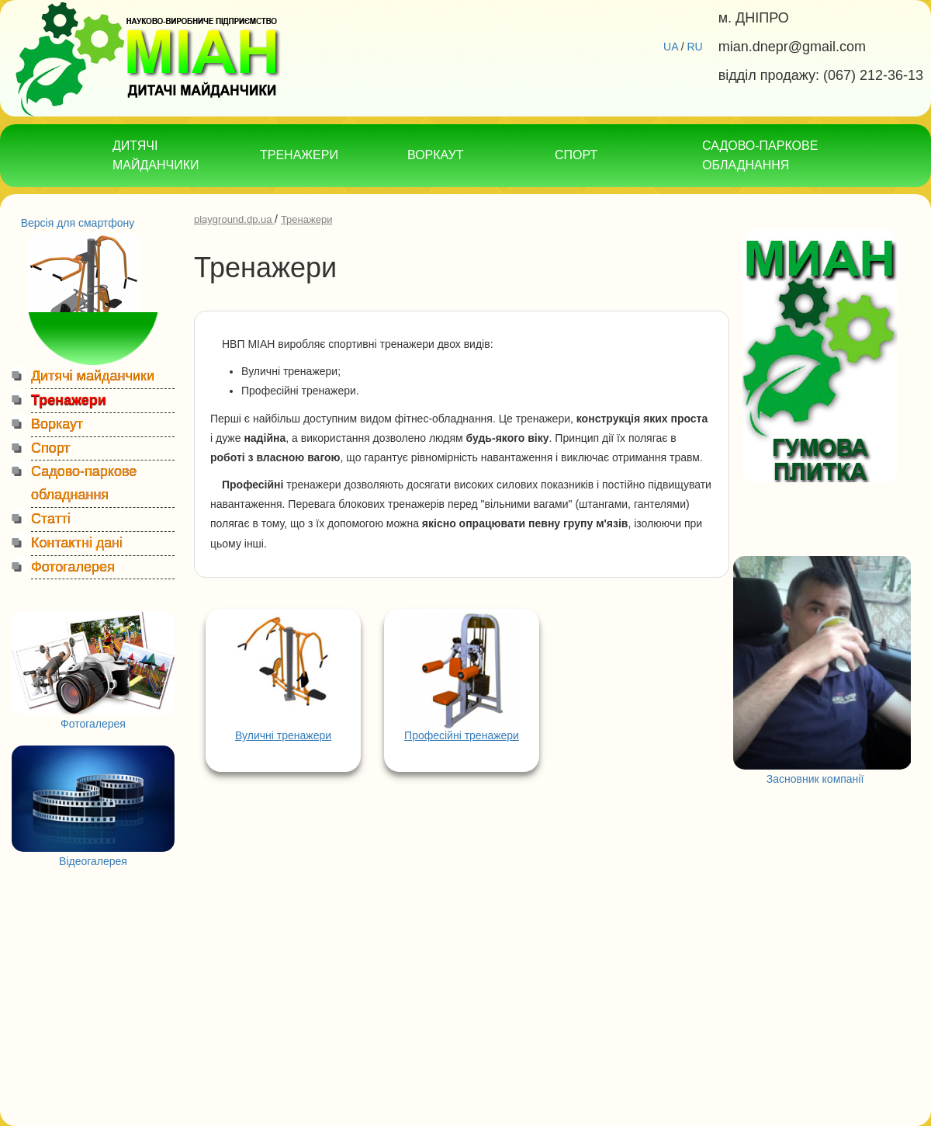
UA (670, 46)
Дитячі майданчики (92, 376)
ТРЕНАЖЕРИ (299, 155)
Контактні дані (77, 543)
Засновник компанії (815, 779)
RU (694, 46)
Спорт (51, 448)
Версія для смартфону (78, 223)
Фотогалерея (73, 567)
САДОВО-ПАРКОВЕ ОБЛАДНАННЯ (760, 155)
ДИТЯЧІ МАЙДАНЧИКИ (155, 155)
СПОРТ (576, 155)
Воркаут (57, 424)
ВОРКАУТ (435, 155)
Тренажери (68, 400)
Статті (51, 519)
